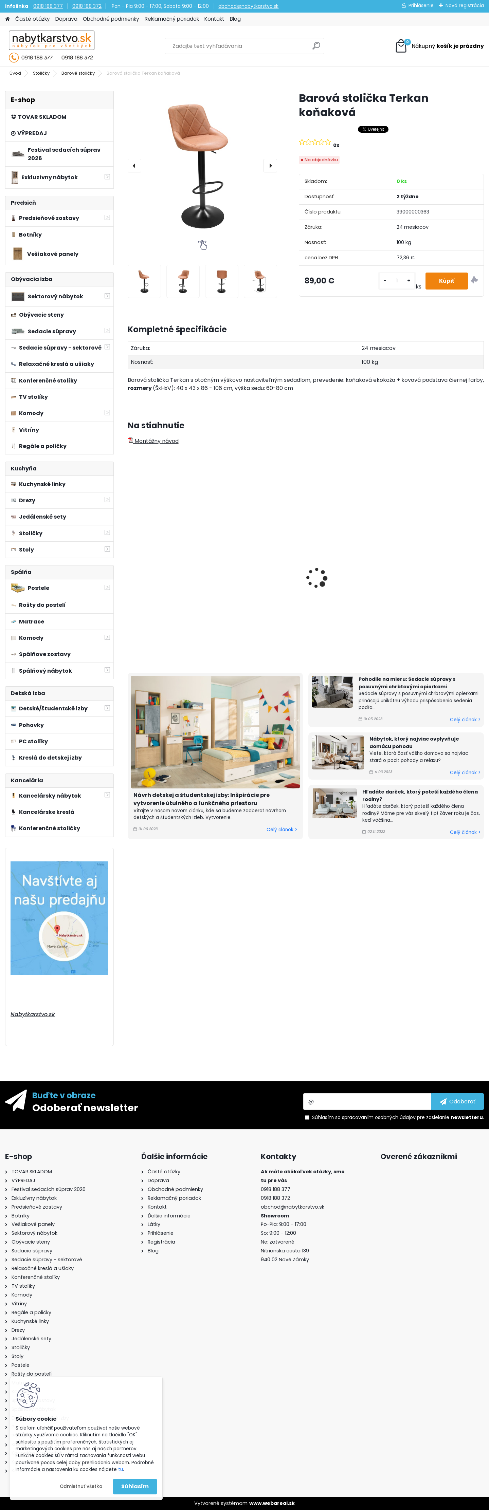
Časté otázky (32, 18)
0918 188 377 (48, 6)
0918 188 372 (87, 6)
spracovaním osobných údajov (379, 1117)
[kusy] (397, 281)
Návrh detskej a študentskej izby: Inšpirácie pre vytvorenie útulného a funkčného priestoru (201, 799)
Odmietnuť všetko (81, 1486)
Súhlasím (135, 1486)
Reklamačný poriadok (172, 18)
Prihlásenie (421, 5)
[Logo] (51, 46)
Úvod (15, 73)
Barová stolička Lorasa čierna (434, 577)
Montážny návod (153, 441)
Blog (235, 18)
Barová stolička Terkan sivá (169, 573)
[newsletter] (458, 1101)
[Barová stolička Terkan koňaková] (202, 165)
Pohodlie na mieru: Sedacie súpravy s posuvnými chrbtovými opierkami (407, 683)
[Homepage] (7, 19)
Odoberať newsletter (85, 1107)
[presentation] (134, 165)
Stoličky (41, 73)
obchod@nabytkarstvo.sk (248, 6)
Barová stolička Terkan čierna (253, 577)
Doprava (66, 18)
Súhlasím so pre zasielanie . (398, 1117)
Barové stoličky (78, 73)
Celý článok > (282, 829)
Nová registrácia (465, 5)
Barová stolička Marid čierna (342, 577)
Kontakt (214, 18)
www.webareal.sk (272, 1503)
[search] (316, 48)
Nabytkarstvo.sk (33, 1014)
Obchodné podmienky (111, 18)
